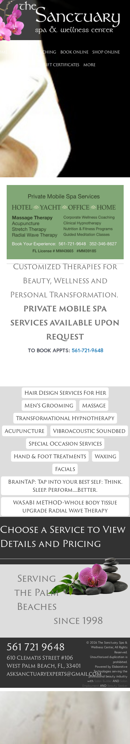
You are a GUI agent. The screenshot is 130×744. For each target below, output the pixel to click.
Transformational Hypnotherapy (65, 418)
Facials (65, 469)
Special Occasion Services (65, 444)
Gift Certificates (61, 65)
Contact (29, 65)
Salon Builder (103, 681)
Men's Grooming (48, 405)
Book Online (74, 52)
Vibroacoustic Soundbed (89, 431)
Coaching (44, 52)
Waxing (105, 456)
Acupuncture (24, 431)
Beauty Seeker (117, 685)
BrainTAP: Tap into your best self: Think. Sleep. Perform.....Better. (65, 486)
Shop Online (106, 52)
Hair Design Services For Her (65, 393)
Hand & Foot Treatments (50, 456)
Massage (94, 405)
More (89, 65)
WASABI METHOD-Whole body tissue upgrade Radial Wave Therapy (65, 506)
